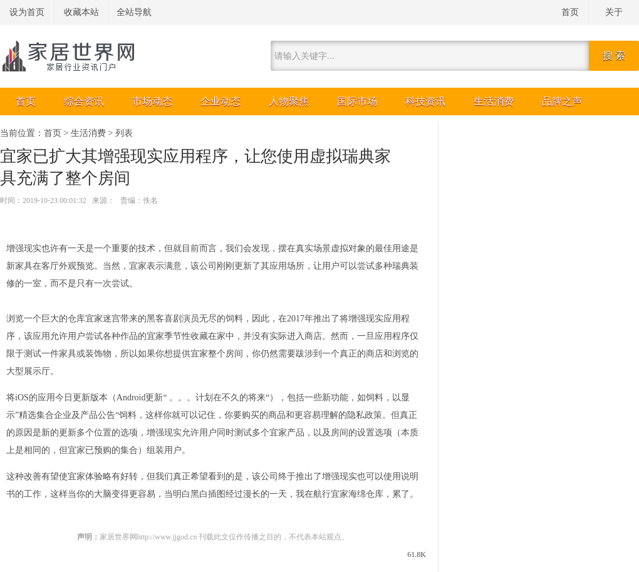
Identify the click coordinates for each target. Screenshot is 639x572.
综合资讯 (84, 101)
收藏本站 (81, 12)
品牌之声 (562, 101)
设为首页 (26, 12)
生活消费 (494, 101)
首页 (570, 12)
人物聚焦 (289, 101)
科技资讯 (425, 101)
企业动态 (220, 101)
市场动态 (152, 101)
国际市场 (357, 101)
